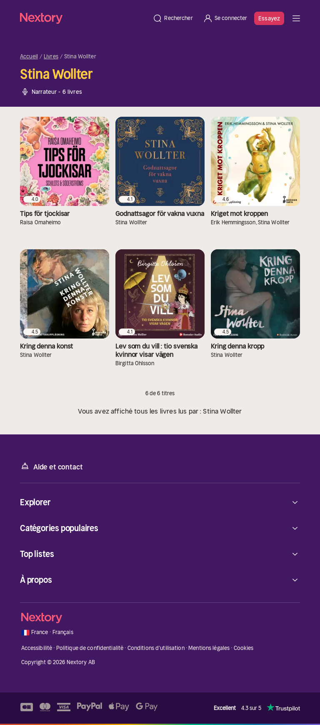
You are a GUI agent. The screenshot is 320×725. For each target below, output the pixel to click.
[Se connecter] (225, 18)
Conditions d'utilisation (156, 648)
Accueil (29, 56)
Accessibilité (36, 648)
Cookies (244, 648)
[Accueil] (84, 18)
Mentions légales (209, 648)
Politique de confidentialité (90, 648)
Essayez (269, 18)
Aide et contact (51, 466)
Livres (51, 56)
